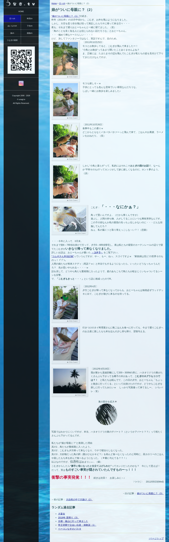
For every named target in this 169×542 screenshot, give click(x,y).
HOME (21, 11)
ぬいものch (12, 26)
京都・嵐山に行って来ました (73, 521)
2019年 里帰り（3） (68, 517)
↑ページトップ (156, 538)
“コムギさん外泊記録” (62, 256)
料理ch (30, 19)
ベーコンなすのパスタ (69, 528)
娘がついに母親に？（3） (150, 493)
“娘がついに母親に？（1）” (65, 16)
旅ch (12, 33)
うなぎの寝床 (12, 40)
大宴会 (61, 513)
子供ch (30, 26)
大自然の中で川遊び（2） (79, 499)
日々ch (62, 3)
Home (54, 3)
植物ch (30, 33)
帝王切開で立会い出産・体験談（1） (77, 525)
